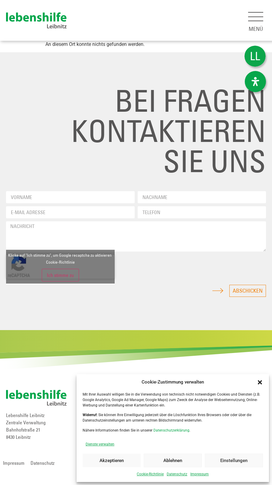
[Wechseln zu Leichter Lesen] (255, 56)
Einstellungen (233, 460)
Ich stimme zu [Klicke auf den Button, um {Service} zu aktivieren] (60, 275)
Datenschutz (177, 474)
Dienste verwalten (100, 444)
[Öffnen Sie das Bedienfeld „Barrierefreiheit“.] (255, 81)
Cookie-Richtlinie (150, 474)
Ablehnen (172, 460)
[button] (260, 382)
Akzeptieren (112, 460)
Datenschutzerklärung (171, 430)
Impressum (199, 474)
